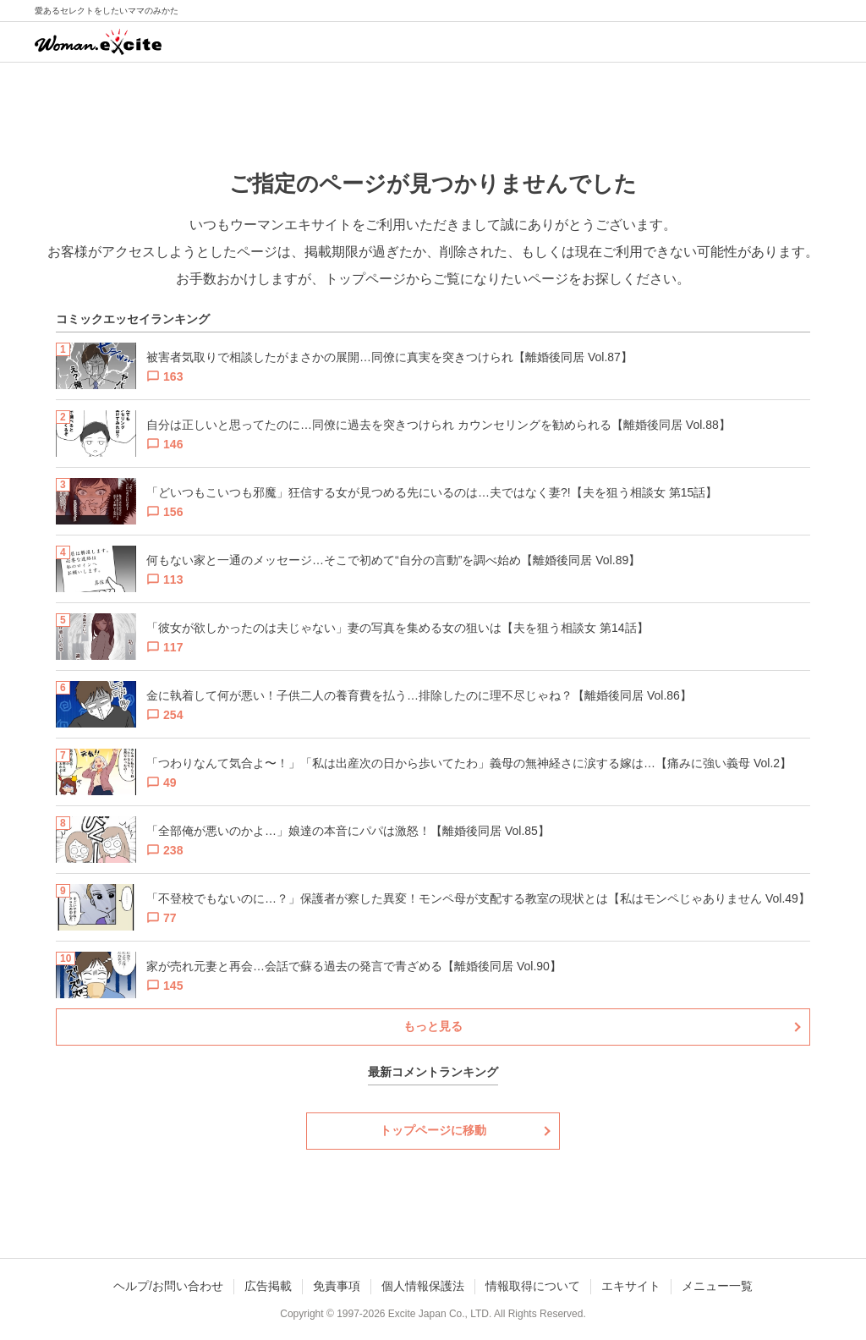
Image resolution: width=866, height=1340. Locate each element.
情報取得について (532, 1286)
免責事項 (336, 1286)
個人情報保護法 (422, 1286)
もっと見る (433, 1026)
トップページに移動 (433, 1130)
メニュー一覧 (717, 1286)
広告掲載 (268, 1286)
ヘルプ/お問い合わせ (168, 1286)
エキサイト (630, 1286)
